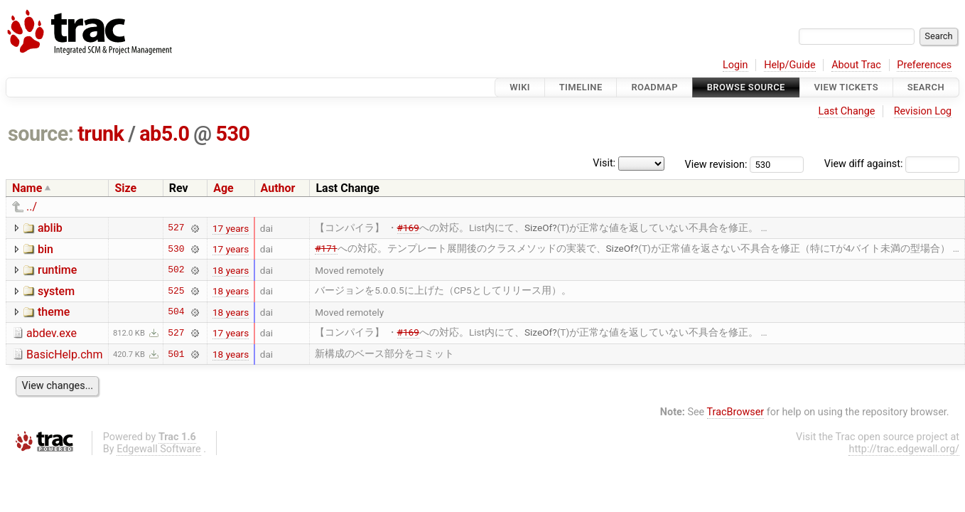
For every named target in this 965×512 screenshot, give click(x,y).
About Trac (856, 65)
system (56, 291)
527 (176, 228)
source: (41, 134)
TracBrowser (736, 412)
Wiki (520, 87)
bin (45, 249)
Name (27, 188)
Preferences (924, 65)
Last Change (846, 111)
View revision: (716, 164)
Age (223, 188)
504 (176, 312)
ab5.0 (164, 134)
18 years (230, 270)
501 (176, 354)
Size (125, 188)
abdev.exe (51, 333)
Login (735, 65)
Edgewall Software (159, 449)
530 (232, 134)
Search (925, 87)
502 (176, 270)
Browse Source (746, 87)
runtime (57, 270)
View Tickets (846, 87)
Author (278, 188)
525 (176, 290)
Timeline (581, 87)
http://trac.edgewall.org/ (903, 449)
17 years (230, 228)
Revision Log (923, 111)
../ (31, 206)
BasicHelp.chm (64, 354)
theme (54, 312)
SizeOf (538, 227)
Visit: (604, 163)
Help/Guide (789, 65)
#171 (326, 248)
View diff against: (891, 164)
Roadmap (654, 87)
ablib (50, 228)
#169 (408, 227)
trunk (100, 134)
